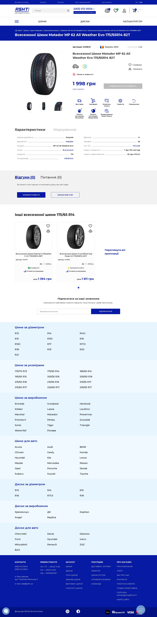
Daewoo (84, 533)
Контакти (60, 2)
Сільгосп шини (74, 588)
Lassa (50, 409)
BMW (83, 447)
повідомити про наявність (123, 86)
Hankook (85, 403)
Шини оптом (98, 575)
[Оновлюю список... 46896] (90, 231)
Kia (49, 457)
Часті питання (106, 2)
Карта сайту (123, 600)
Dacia (50, 533)
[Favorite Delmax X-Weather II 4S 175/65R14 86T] (48, 226)
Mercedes (53, 463)
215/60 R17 (21, 387)
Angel (18, 517)
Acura (18, 447)
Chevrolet (21, 533)
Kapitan (84, 512)
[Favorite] (116, 10)
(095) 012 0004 (21, 569)
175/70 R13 (21, 371)
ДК (49, 512)
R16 (82, 338)
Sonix (18, 425)
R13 (17, 333)
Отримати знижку (101, 579)
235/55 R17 (86, 387)
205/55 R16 (53, 376)
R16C (17, 344)
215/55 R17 (85, 382)
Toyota (84, 473)
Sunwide (85, 419)
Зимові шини (73, 579)
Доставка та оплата (21, 2)
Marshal (19, 414)
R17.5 (83, 344)
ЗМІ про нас (123, 575)
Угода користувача (127, 588)
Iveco (83, 539)
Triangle (85, 425)
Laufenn (85, 409)
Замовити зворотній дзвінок (84, 12)
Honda (84, 452)
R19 (49, 349)
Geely (50, 452)
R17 (49, 344)
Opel (17, 468)
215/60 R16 (21, 382)
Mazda (19, 463)
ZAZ (82, 544)
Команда (96, 584)
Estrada (19, 403)
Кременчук (22, 512)
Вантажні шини (74, 584)
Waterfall (20, 430)
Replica (51, 517)
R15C (50, 338)
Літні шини (72, 575)
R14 (49, 333)
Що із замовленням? (82, 2)
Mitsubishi (21, 544)
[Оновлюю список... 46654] (48, 231)
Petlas (51, 419)
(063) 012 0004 (21, 566)
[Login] (124, 10)
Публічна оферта (126, 584)
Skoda (83, 468)
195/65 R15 (21, 376)
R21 (17, 354)
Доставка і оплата (101, 566)
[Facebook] (78, 611)
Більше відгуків (65, 195)
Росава (51, 430)
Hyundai (20, 457)
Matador (52, 414)
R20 (82, 349)
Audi (50, 447)
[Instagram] (67, 611)
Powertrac (86, 414)
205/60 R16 (86, 376)
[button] (78, 287)
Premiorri (20, 419)
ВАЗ (17, 550)
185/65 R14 (86, 371)
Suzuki (51, 473)
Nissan (84, 463)
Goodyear (53, 403)
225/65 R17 (53, 387)
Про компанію (125, 566)
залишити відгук (31, 195)
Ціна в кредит (78, 89)
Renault (52, 544)
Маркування (64, 129)
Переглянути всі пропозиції (115, 252)
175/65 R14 (53, 371)
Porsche (52, 468)
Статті (120, 571)
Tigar (50, 425)
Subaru (19, 473)
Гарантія (43, 2)
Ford (17, 539)
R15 (17, 338)
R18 (17, 349)
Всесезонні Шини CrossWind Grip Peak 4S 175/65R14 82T (76, 255)
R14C (83, 333)
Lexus (83, 457)
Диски (69, 571)
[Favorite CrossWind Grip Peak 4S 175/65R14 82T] (90, 226)
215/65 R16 (53, 382)
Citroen (19, 452)
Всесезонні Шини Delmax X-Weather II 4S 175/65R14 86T (33, 255)
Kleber (19, 409)
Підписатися (105, 311)
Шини (69, 566)
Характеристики (30, 129)
